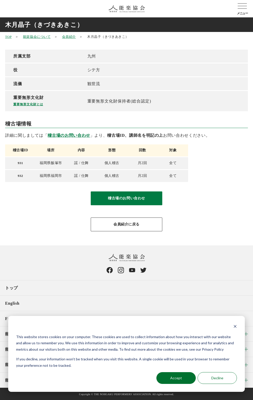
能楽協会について (37, 37)
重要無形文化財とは (28, 104)
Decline (217, 378)
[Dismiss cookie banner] (235, 327)
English (12, 303)
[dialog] (126, 354)
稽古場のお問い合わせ (69, 135)
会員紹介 (69, 37)
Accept (176, 378)
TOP (8, 37)
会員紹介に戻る (126, 224)
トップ (11, 288)
